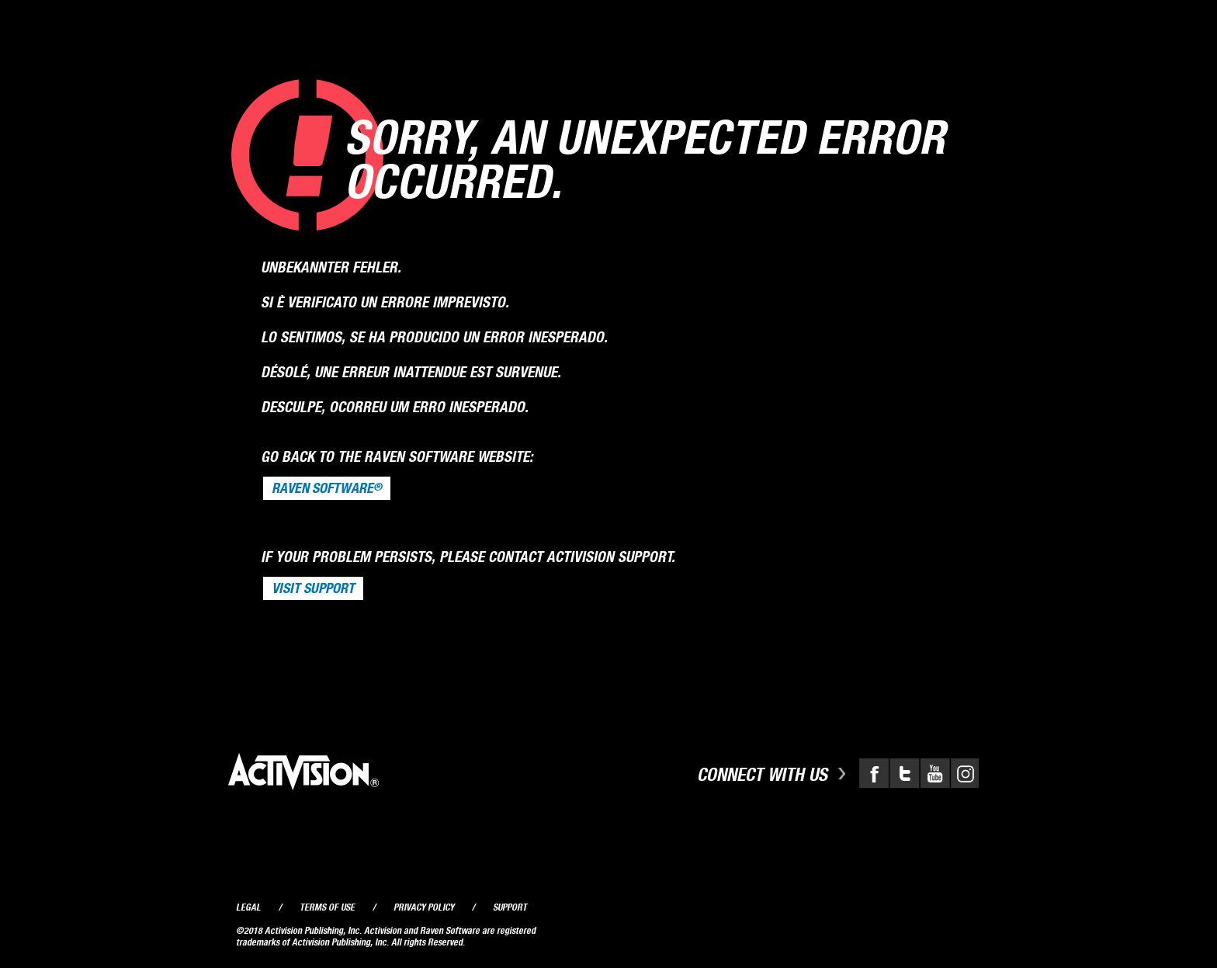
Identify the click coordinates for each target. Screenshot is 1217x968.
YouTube (933, 773)
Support (510, 907)
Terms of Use (327, 907)
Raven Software (327, 488)
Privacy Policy (424, 907)
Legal (248, 907)
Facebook (874, 773)
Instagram (963, 773)
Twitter (903, 773)
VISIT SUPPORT (313, 588)
